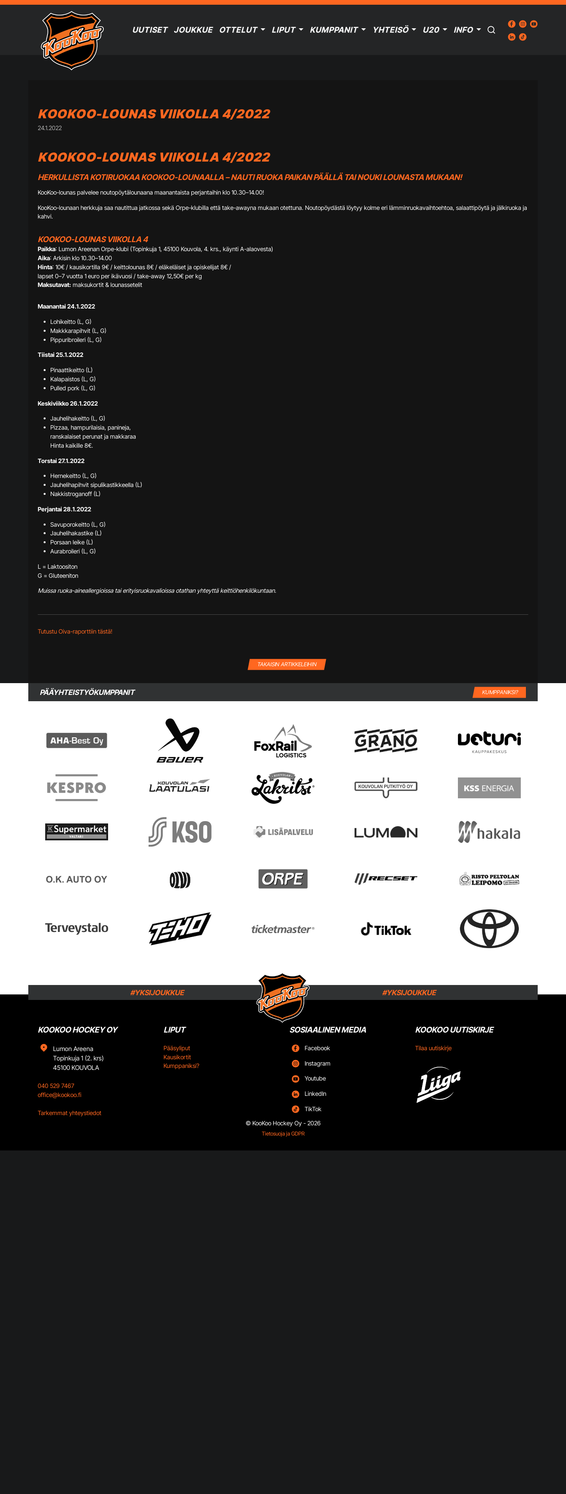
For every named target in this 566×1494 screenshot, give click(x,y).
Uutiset (149, 30)
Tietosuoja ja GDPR (283, 1133)
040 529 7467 (56, 1086)
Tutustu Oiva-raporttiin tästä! (75, 631)
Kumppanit (334, 30)
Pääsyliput (177, 1048)
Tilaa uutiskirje (433, 1048)
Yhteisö (390, 30)
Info (463, 30)
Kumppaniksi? (181, 1066)
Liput (283, 30)
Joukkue (193, 30)
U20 (431, 30)
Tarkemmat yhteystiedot (69, 1113)
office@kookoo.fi (59, 1095)
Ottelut (238, 30)
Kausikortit (177, 1057)
